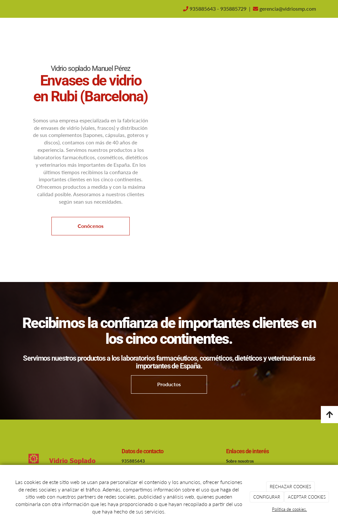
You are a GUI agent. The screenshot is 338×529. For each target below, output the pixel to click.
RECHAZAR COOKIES (290, 486)
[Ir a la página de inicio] (15, 32)
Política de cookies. (289, 509)
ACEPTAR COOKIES (307, 497)
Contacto (201, 32)
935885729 (233, 9)
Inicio (129, 32)
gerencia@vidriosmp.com (287, 9)
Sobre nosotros (163, 32)
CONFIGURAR (266, 497)
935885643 (203, 9)
